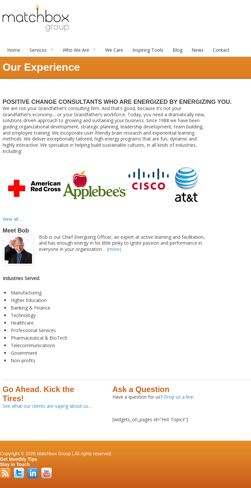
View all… (12, 219)
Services (38, 50)
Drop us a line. (179, 397)
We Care (114, 50)
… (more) (111, 249)
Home (13, 50)
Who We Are (76, 50)
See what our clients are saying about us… (47, 406)
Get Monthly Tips (18, 459)
